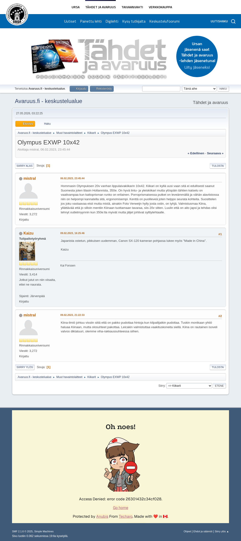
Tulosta (218, 165)
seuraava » (215, 153)
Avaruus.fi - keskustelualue (48, 101)
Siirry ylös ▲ (222, 531)
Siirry (161, 385)
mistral (30, 178)
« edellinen (196, 153)
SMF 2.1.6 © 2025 (22, 531)
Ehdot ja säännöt (203, 531)
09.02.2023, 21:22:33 (72, 315)
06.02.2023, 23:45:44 (72, 178)
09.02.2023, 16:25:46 (72, 233)
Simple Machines (44, 531)
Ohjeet (187, 531)
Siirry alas (24, 165)
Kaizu (29, 233)
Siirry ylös (24, 367)
